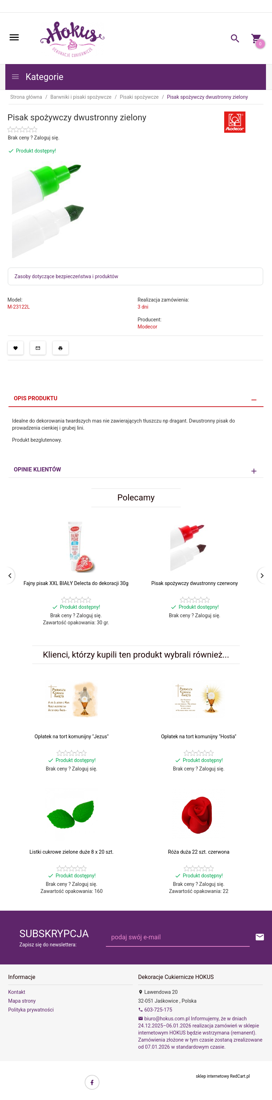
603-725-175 (155, 1010)
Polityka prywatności (31, 1010)
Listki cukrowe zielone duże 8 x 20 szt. (71, 852)
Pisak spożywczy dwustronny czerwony (194, 583)
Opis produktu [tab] (35, 398)
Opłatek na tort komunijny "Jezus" (71, 736)
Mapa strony (22, 1001)
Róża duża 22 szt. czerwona (199, 852)
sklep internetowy (212, 1076)
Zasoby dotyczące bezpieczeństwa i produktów (66, 276)
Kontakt (16, 992)
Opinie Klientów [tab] (37, 469)
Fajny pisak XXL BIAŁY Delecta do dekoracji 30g (75, 583)
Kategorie (37, 77)
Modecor (148, 327)
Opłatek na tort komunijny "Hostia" (199, 736)
